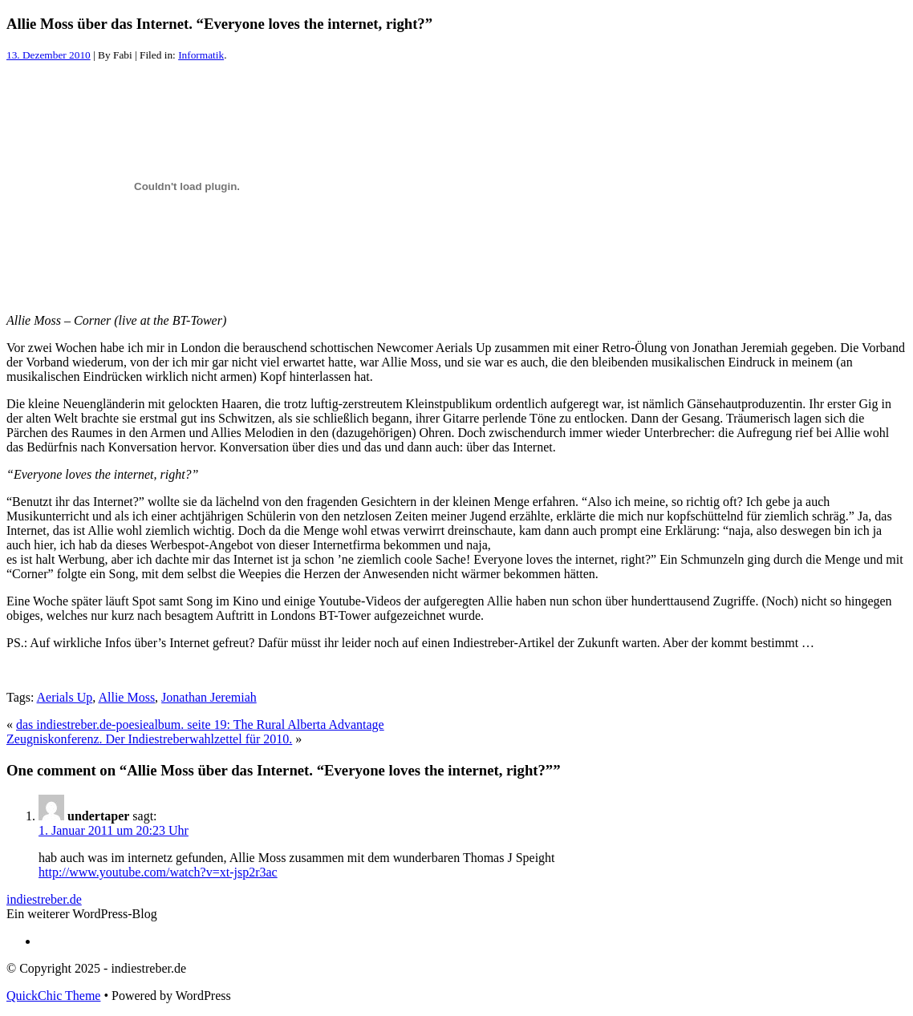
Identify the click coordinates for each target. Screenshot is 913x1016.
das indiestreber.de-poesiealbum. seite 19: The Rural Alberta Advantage (200, 724)
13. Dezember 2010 (48, 55)
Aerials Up (65, 697)
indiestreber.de (44, 899)
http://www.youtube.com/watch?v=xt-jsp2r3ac (158, 872)
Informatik (201, 55)
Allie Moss (126, 697)
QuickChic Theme (53, 995)
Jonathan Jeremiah (209, 697)
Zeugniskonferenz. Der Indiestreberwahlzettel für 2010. (149, 739)
